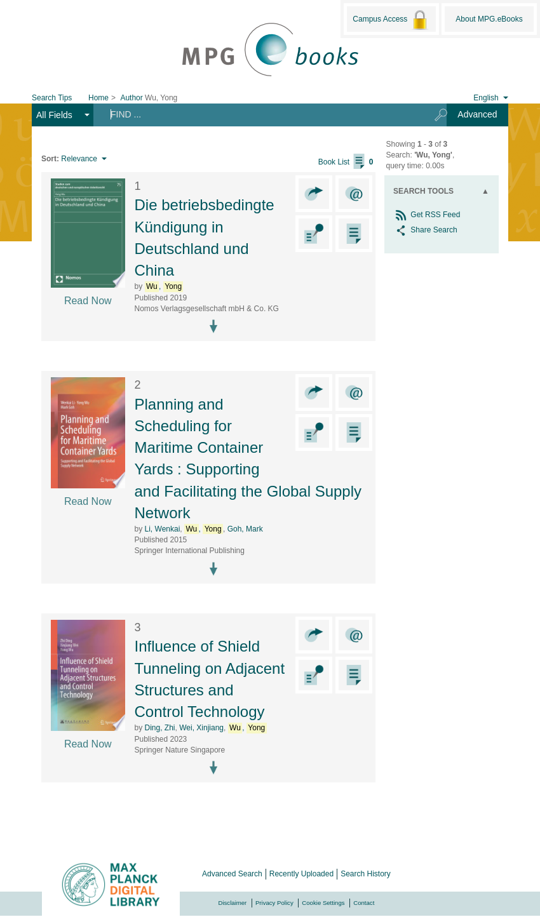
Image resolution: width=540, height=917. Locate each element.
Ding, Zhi (160, 727)
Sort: (50, 158)
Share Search (425, 229)
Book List (346, 161)
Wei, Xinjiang (201, 727)
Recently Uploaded (301, 873)
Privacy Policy (274, 902)
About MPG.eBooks (489, 19)
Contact (363, 902)
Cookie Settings (323, 902)
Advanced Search (232, 873)
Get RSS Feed (426, 214)
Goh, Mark (245, 529)
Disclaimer (233, 902)
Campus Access (391, 20)
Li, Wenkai (162, 529)
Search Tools (423, 191)
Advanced (477, 114)
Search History (366, 873)
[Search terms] (259, 114)
